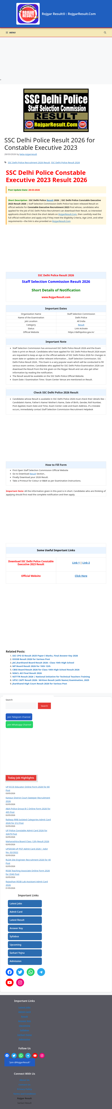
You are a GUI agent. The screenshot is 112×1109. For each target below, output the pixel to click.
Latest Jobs (16, 903)
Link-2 (86, 562)
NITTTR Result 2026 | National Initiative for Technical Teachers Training (51, 676)
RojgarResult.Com (67, 214)
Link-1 (76, 562)
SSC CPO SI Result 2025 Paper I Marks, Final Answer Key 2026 (45, 655)
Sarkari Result (25, 1102)
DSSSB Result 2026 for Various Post (31, 659)
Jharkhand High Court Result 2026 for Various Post (39, 683)
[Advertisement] (56, 57)
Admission (15, 961)
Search (9, 699)
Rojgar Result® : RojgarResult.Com (69, 13)
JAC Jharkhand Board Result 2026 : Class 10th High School (43, 662)
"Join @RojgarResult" (19, 1062)
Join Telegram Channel (18, 716)
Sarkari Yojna (17, 952)
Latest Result (17, 920)
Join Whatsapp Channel (19, 724)
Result (50, 200)
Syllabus (14, 936)
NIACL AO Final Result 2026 (27, 673)
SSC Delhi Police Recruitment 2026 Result (29, 162)
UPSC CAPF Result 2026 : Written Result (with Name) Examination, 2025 (50, 680)
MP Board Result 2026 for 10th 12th (31, 666)
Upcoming (15, 944)
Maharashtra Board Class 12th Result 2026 (27, 841)
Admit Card (16, 911)
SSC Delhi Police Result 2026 (65, 162)
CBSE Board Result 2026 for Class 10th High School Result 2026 (45, 669)
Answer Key (16, 928)
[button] (105, 32)
